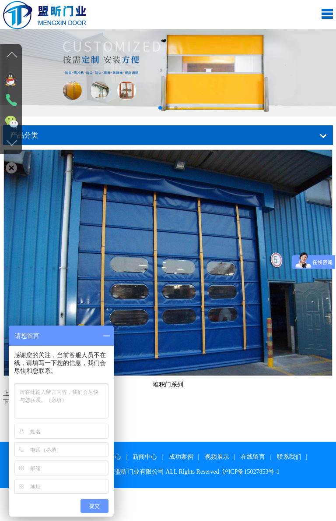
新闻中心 (145, 457)
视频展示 (217, 457)
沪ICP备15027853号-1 (251, 471)
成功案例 (181, 457)
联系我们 (289, 457)
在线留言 (253, 457)
